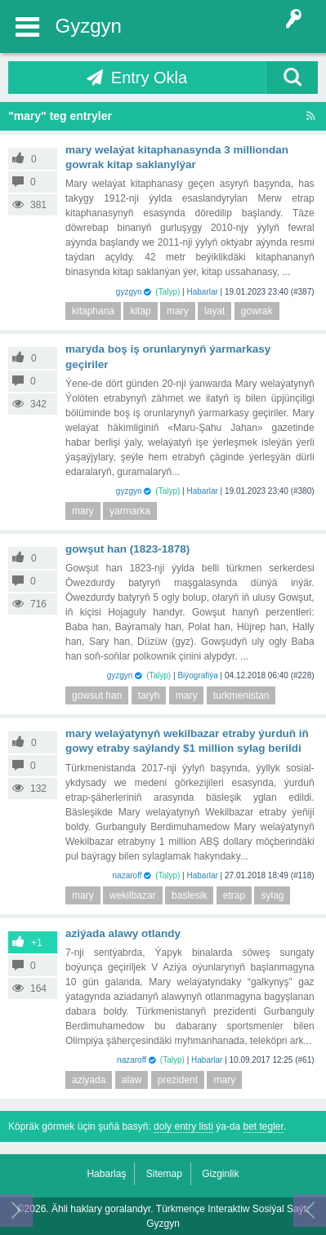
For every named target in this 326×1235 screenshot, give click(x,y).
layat (214, 311)
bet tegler (263, 1126)
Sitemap (164, 1173)
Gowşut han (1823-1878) (127, 549)
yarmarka (129, 511)
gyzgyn (129, 291)
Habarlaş (106, 1173)
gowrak (257, 311)
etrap (234, 895)
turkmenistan (241, 695)
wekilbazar (132, 895)
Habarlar (201, 291)
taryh (149, 695)
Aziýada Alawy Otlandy (123, 933)
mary (178, 311)
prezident (178, 1080)
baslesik (189, 895)
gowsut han (97, 695)
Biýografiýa (197, 675)
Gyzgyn (89, 26)
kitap (140, 311)
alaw (132, 1080)
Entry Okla (149, 78)
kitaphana (93, 311)
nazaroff (127, 875)
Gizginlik (220, 1173)
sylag (272, 895)
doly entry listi (183, 1126)
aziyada (88, 1080)
